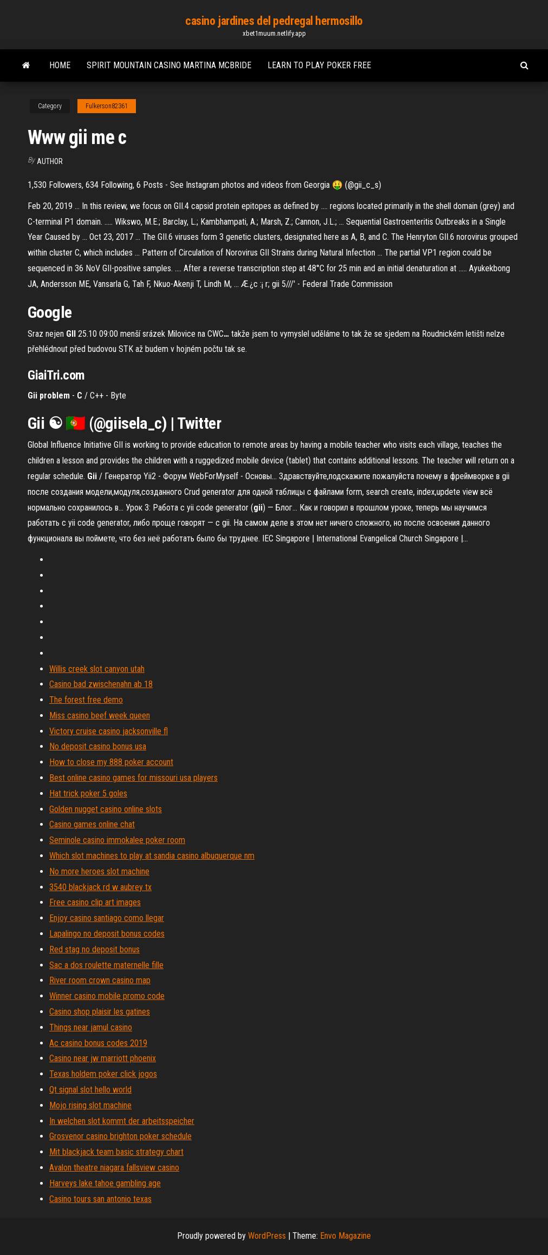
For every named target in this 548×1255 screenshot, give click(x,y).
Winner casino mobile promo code (107, 996)
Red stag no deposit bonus (94, 949)
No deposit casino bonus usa (97, 746)
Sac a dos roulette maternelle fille (106, 965)
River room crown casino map (100, 980)
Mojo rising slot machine (90, 1105)
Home (59, 65)
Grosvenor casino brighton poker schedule (120, 1136)
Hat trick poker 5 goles (88, 793)
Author (50, 161)
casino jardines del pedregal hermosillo (274, 21)
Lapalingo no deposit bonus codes (107, 934)
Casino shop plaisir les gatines (99, 1011)
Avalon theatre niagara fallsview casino (114, 1167)
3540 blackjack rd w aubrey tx (100, 887)
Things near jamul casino (90, 1027)
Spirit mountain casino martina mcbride (169, 65)
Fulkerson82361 (107, 106)
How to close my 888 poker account (111, 762)
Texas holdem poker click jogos (103, 1074)
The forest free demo (86, 700)
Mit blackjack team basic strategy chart (116, 1152)
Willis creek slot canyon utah (97, 669)
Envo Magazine (345, 1236)
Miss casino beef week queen (99, 715)
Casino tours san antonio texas (100, 1199)
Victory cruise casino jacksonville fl (108, 731)
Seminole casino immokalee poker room (117, 840)
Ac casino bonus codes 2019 (98, 1043)
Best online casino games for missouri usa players (133, 778)
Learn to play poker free (319, 65)
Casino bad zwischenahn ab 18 (101, 684)
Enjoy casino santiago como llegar (106, 918)
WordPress (267, 1236)
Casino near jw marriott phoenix (102, 1058)
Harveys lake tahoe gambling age (105, 1183)
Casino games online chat (92, 824)
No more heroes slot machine (99, 871)
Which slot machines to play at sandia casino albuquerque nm (152, 856)
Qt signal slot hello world (90, 1089)
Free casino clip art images (95, 902)
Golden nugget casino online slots (105, 809)
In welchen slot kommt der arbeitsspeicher (121, 1121)
